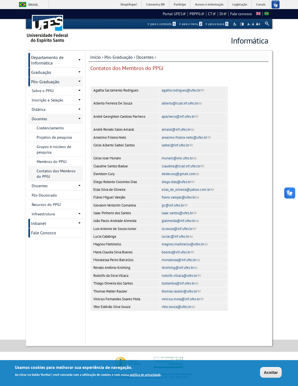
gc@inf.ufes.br (174, 205)
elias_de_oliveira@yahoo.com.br (188, 189)
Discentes (40, 185)
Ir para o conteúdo (162, 24)
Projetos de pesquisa (54, 137)
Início (95, 57)
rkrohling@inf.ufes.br (179, 267)
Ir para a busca (216, 24)
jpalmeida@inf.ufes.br (180, 220)
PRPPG (196, 13)
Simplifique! (128, 4)
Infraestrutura (43, 213)
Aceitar (271, 373)
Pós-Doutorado (44, 195)
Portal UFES (174, 13)
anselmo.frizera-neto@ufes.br (186, 137)
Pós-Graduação (118, 57)
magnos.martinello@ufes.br (184, 244)
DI (223, 13)
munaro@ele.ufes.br (179, 158)
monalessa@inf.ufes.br (181, 260)
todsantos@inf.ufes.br (180, 283)
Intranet (38, 223)
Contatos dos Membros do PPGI (56, 173)
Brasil (33, 4)
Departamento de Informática (47, 60)
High (242, 24)
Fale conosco (241, 13)
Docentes (145, 57)
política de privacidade (145, 375)
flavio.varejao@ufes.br (180, 197)
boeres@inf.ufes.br (178, 252)
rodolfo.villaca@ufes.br (181, 275)
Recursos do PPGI (46, 204)
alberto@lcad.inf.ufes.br (182, 103)
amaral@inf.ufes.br (178, 129)
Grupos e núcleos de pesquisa (54, 149)
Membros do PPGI (52, 161)
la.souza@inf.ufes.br (179, 228)
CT (212, 13)
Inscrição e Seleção (47, 100)
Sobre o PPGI (43, 90)
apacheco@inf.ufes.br (180, 116)
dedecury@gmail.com (180, 173)
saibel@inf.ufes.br (177, 145)
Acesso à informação (209, 4)
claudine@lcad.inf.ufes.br (183, 166)
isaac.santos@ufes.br (179, 213)
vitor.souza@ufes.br (178, 306)
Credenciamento (50, 127)
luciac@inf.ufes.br (177, 236)
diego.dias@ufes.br (178, 181)
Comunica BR (155, 4)
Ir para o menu (190, 24)
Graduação (41, 72)
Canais (261, 4)
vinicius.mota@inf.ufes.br (182, 299)
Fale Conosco (43, 232)
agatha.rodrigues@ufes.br (183, 90)
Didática (38, 109)
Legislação (239, 4)
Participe (180, 4)
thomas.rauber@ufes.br (181, 291)
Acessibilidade (235, 24)
